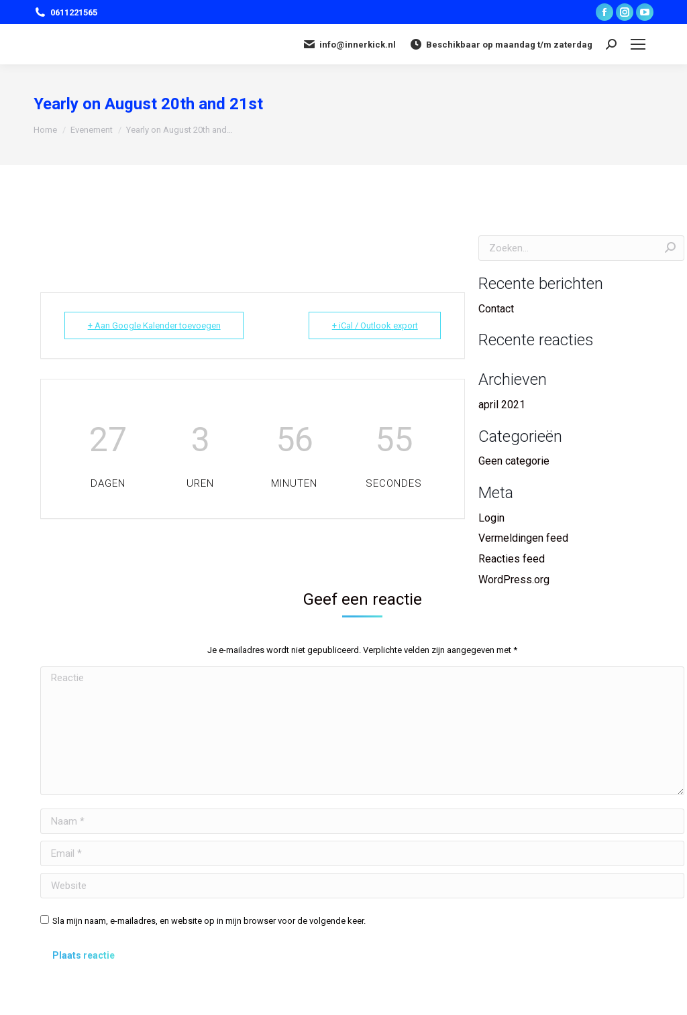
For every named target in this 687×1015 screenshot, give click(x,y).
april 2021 (501, 404)
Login (491, 518)
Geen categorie (513, 461)
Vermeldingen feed (523, 538)
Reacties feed (511, 558)
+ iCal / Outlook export (374, 325)
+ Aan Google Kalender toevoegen (154, 325)
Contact (496, 308)
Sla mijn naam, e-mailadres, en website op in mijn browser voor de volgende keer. (209, 921)
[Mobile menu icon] (638, 44)
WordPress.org (513, 579)
